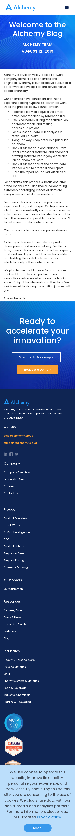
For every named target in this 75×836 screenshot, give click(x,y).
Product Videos (14, 546)
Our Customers (14, 589)
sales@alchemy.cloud (18, 436)
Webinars (10, 631)
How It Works (12, 525)
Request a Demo (15, 553)
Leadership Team (15, 479)
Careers (9, 486)
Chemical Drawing (16, 567)
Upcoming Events (15, 624)
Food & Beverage (15, 688)
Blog (7, 638)
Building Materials (15, 667)
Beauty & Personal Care (19, 660)
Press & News (12, 617)
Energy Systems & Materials (22, 681)
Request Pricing (14, 560)
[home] (20, 7)
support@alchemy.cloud (20, 443)
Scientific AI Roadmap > (36, 357)
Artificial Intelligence (17, 532)
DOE (6, 539)
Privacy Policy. (49, 817)
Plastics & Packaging (17, 702)
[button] (67, 8)
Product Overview (15, 518)
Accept (37, 828)
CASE (7, 674)
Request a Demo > (37, 370)
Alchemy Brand (14, 610)
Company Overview (17, 472)
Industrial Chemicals (17, 695)
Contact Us (11, 493)
